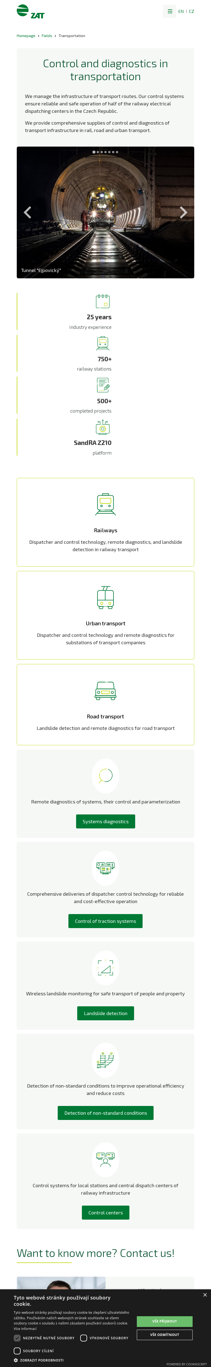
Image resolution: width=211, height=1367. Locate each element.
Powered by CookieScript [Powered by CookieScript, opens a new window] (186, 1364)
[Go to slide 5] (109, 152)
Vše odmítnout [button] (164, 1334)
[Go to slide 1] (93, 151)
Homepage (26, 35)
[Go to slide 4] (105, 152)
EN (181, 11)
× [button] (205, 1295)
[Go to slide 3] (102, 152)
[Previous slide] (28, 212)
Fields (47, 35)
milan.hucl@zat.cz (149, 1187)
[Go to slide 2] (98, 152)
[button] (169, 11)
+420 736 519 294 (149, 1194)
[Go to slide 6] (113, 152)
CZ (191, 11)
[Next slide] (182, 212)
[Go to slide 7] (117, 152)
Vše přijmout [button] (164, 1321)
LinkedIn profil (150, 1209)
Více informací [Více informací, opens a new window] (25, 1328)
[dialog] (105, 1328)
